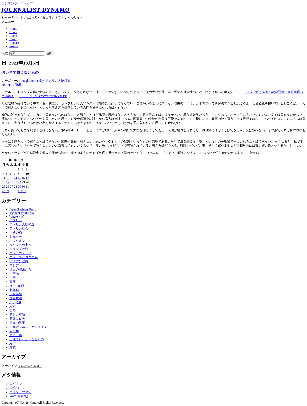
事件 (12, 281)
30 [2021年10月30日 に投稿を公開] (23, 186)
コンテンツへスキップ (17, 3)
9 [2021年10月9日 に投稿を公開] (22, 173)
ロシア (14, 265)
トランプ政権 (18, 249)
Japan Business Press (22, 209)
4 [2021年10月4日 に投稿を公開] (3, 173)
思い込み (15, 302)
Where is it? (16, 216)
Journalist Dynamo (36, 10)
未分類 (14, 331)
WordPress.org (18, 396)
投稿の (17, 388)
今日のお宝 (17, 286)
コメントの (20, 392)
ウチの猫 (15, 232)
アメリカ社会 (18, 228)
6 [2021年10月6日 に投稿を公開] (11, 173)
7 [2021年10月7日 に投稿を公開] (14, 173)
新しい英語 (17, 314)
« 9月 (5, 191)
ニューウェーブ (20, 253)
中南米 (14, 273)
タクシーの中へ (20, 244)
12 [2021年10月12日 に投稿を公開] (7, 178)
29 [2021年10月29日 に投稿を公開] (19, 186)
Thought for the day (31, 80)
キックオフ (17, 240)
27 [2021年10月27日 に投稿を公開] (11, 186)
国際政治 (15, 298)
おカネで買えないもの (20, 72)
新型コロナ (17, 318)
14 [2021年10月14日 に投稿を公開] (15, 178)
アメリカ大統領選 (57, 80)
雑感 (12, 347)
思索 (12, 306)
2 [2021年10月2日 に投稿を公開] (22, 169)
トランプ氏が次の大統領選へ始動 (42, 96)
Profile (13, 46)
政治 (12, 310)
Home (13, 28)
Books (13, 35)
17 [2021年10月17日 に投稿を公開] (27, 178)
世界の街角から (20, 269)
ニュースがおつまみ (23, 257)
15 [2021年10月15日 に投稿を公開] (19, 178)
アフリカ (15, 220)
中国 (12, 277)
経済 (12, 343)
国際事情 (15, 294)
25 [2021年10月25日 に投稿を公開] (3, 186)
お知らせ (15, 236)
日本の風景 (17, 322)
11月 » (22, 191)
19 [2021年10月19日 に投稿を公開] (7, 182)
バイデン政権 (18, 261)
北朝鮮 (14, 290)
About (13, 32)
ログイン (15, 383)
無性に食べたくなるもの (26, 339)
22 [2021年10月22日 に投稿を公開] (19, 182)
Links (12, 39)
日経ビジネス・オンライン (28, 327)
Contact (14, 42)
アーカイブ (9, 365)
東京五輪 (15, 335)
